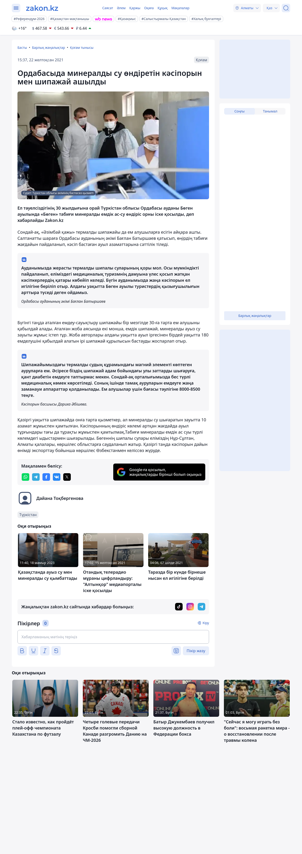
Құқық (163, 8)
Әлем (121, 8)
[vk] (56, 477)
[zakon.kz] (42, 8)
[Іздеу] (286, 8)
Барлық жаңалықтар (48, 47)
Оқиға (149, 8)
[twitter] (67, 477)
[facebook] (46, 477)
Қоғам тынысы (82, 47)
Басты (22, 47)
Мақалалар (180, 8)
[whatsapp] (25, 477)
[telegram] (36, 477)
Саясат (107, 8)
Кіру (205, 623)
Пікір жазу (196, 650)
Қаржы (134, 8)
